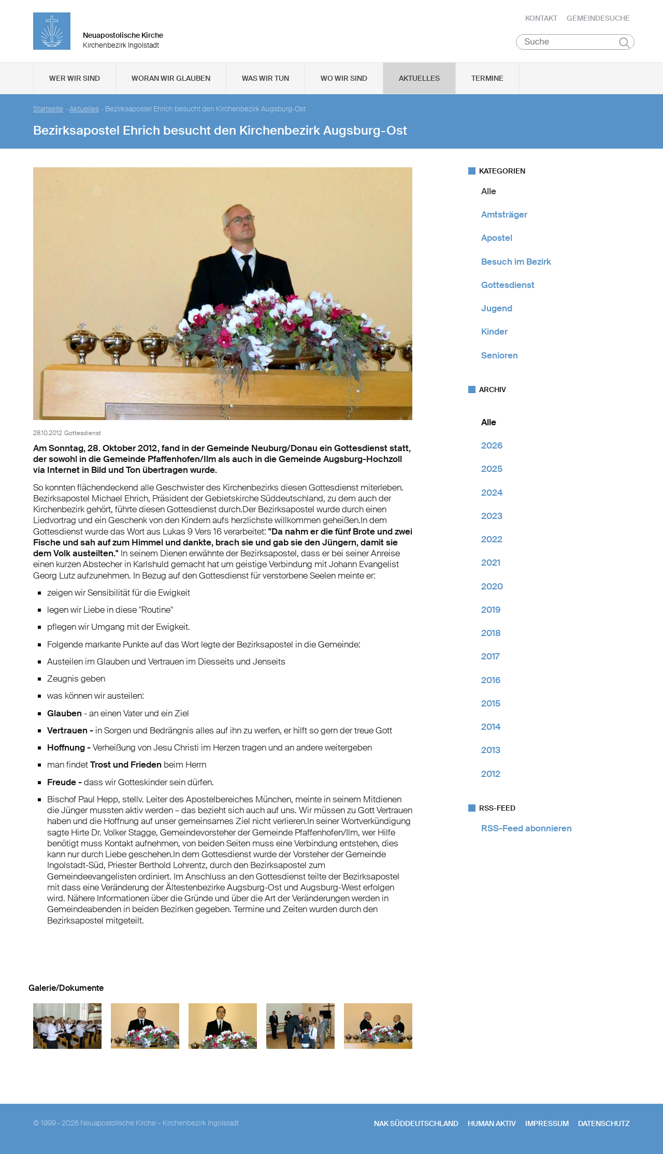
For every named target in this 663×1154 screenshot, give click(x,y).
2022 (491, 539)
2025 (491, 469)
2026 (491, 445)
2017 (490, 656)
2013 (490, 750)
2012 (490, 774)
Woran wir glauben (171, 78)
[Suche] (575, 42)
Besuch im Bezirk (516, 261)
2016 (490, 680)
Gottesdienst (508, 285)
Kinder (494, 332)
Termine (487, 78)
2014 (491, 726)
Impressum (547, 1123)
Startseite (48, 109)
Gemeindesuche (598, 18)
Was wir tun (265, 78)
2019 (490, 609)
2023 (491, 516)
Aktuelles (419, 78)
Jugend (496, 308)
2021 (490, 563)
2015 (490, 703)
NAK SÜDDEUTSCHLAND (416, 1123)
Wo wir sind (344, 78)
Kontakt (541, 18)
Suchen (624, 42)
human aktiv (492, 1123)
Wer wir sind (74, 78)
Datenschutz (604, 1123)
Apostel (496, 238)
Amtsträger (504, 214)
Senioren (499, 355)
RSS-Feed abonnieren (526, 828)
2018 (491, 633)
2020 (492, 586)
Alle (488, 191)
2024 (492, 492)
